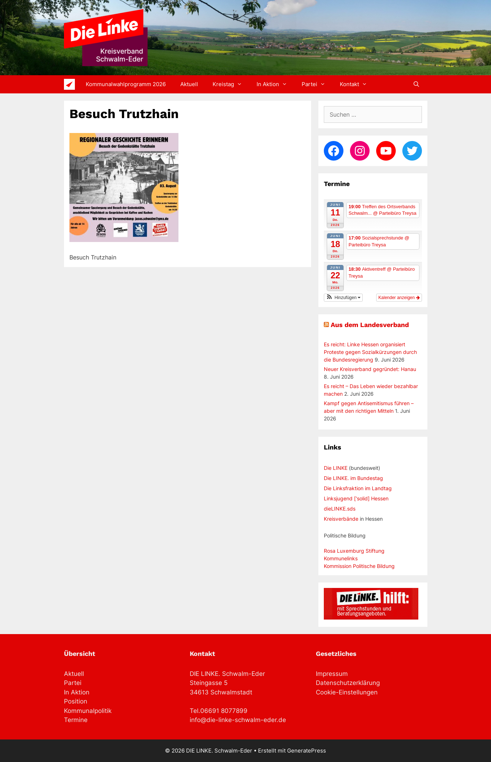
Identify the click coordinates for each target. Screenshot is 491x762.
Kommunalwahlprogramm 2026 (126, 84)
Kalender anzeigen (398, 297)
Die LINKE (335, 468)
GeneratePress (306, 750)
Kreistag (231, 84)
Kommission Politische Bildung (359, 566)
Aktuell (189, 84)
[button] (343, 297)
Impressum (332, 673)
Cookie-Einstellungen (347, 692)
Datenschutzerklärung (348, 682)
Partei (317, 84)
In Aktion (275, 84)
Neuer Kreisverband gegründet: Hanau (370, 369)
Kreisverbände (341, 519)
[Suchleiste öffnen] (416, 84)
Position (75, 701)
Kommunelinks (341, 558)
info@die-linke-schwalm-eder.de (238, 719)
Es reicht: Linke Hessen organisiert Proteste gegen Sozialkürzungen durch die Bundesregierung (370, 352)
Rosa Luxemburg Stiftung (354, 551)
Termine (76, 719)
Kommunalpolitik (88, 710)
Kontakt (357, 84)
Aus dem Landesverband (370, 324)
